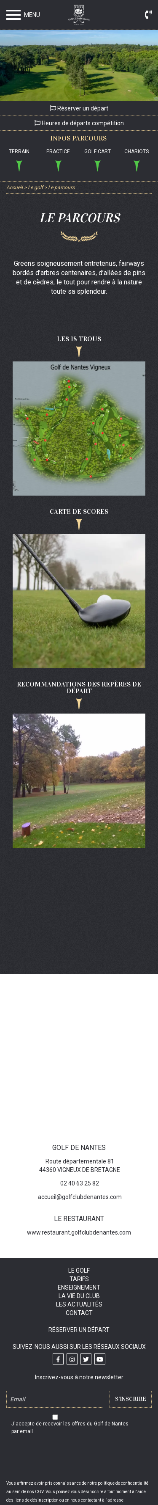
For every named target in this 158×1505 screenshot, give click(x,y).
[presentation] (79, 1458)
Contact (79, 1312)
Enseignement (79, 1287)
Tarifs (79, 1279)
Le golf (79, 1270)
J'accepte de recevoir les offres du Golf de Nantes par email (70, 1427)
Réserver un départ (79, 108)
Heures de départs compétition (79, 123)
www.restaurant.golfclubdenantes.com (79, 1232)
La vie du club (79, 1296)
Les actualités (79, 1304)
